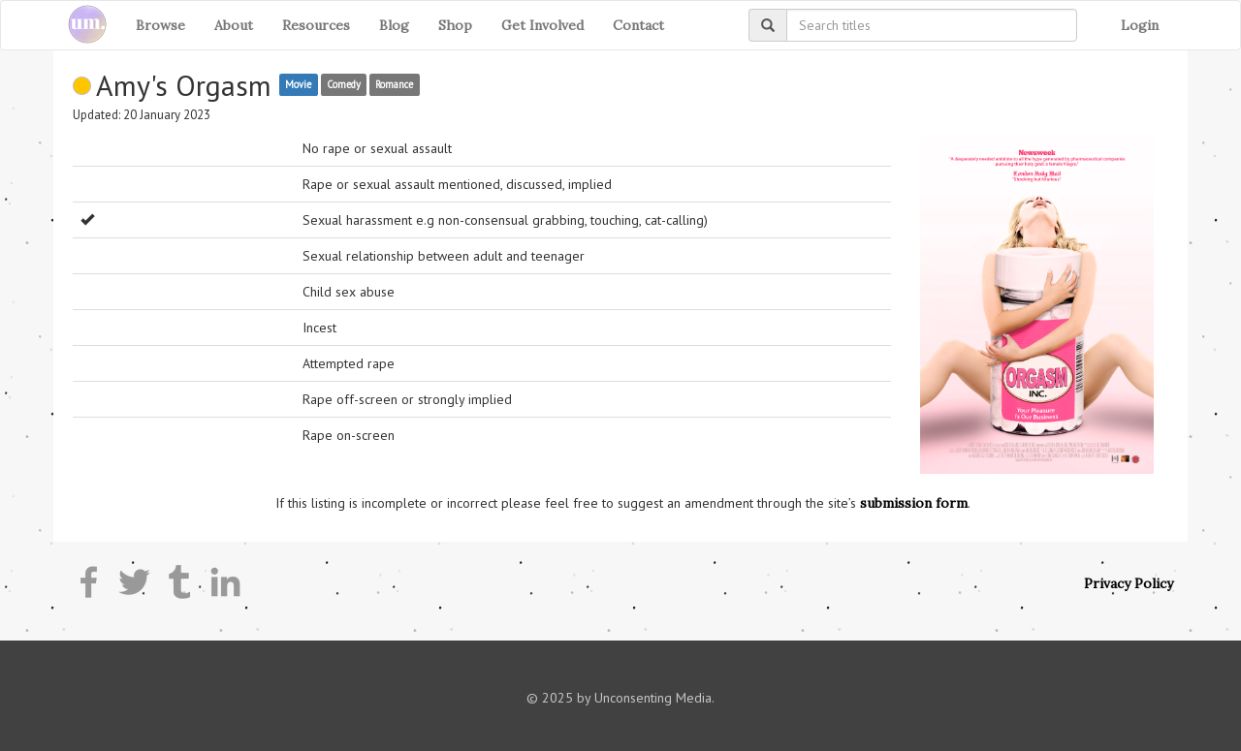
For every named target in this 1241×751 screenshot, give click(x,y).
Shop (455, 25)
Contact (638, 25)
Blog (394, 25)
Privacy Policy (1128, 583)
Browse (160, 25)
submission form (914, 503)
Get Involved (542, 25)
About (233, 25)
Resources (316, 25)
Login (1140, 25)
